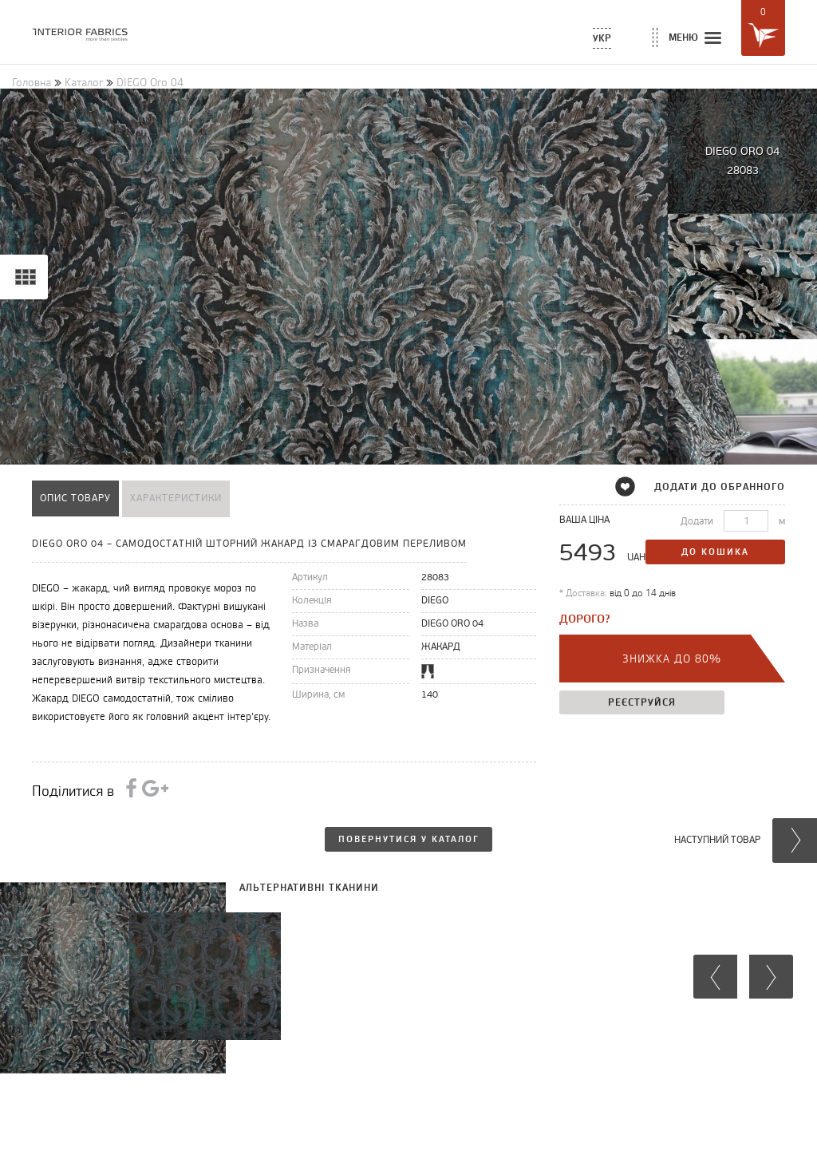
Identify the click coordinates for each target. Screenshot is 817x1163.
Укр (602, 38)
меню (696, 38)
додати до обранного (709, 486)
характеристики (176, 498)
